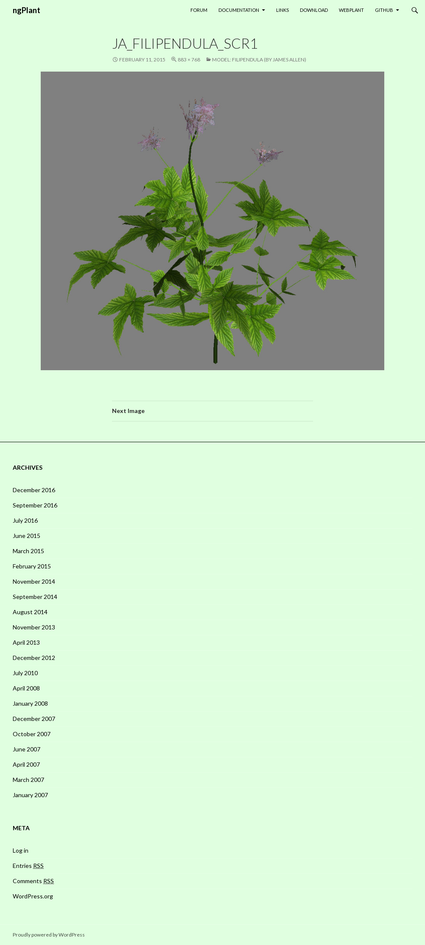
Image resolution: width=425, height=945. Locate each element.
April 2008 (26, 688)
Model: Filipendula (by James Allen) (259, 59)
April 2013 (26, 642)
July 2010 (25, 672)
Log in (20, 850)
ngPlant (26, 10)
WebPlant (351, 10)
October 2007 (31, 733)
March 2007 (28, 779)
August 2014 (30, 611)
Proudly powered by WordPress (49, 934)
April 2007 (26, 764)
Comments (33, 881)
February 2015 (32, 566)
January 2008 (30, 703)
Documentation (238, 10)
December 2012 (34, 657)
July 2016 (25, 520)
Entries (28, 866)
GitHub (384, 10)
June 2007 (26, 749)
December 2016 (34, 489)
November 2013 (34, 627)
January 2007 (30, 794)
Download (314, 10)
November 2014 (34, 581)
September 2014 (35, 596)
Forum (198, 10)
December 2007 (34, 718)
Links (282, 10)
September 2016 (35, 505)
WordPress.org (33, 896)
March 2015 (28, 550)
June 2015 (26, 535)
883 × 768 (189, 59)
